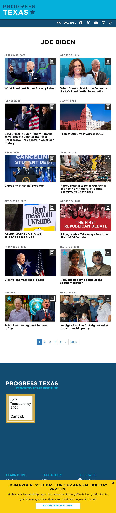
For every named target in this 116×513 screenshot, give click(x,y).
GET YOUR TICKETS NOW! (58, 506)
